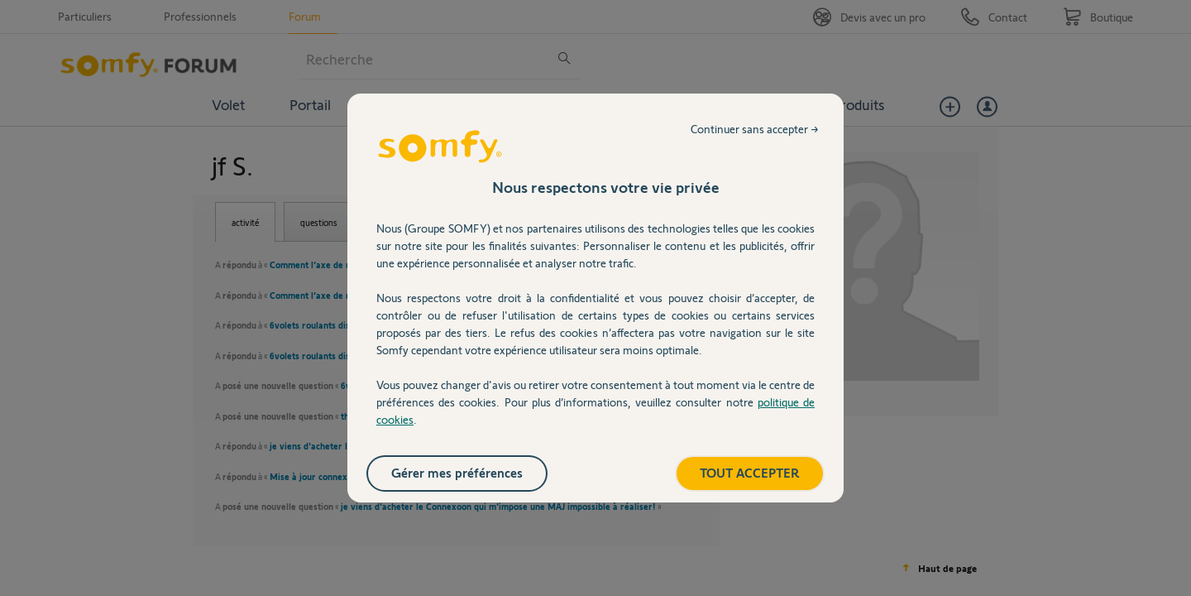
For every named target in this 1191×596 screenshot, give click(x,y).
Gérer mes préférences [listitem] (457, 472)
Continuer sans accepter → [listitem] (755, 129)
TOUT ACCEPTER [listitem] (750, 472)
